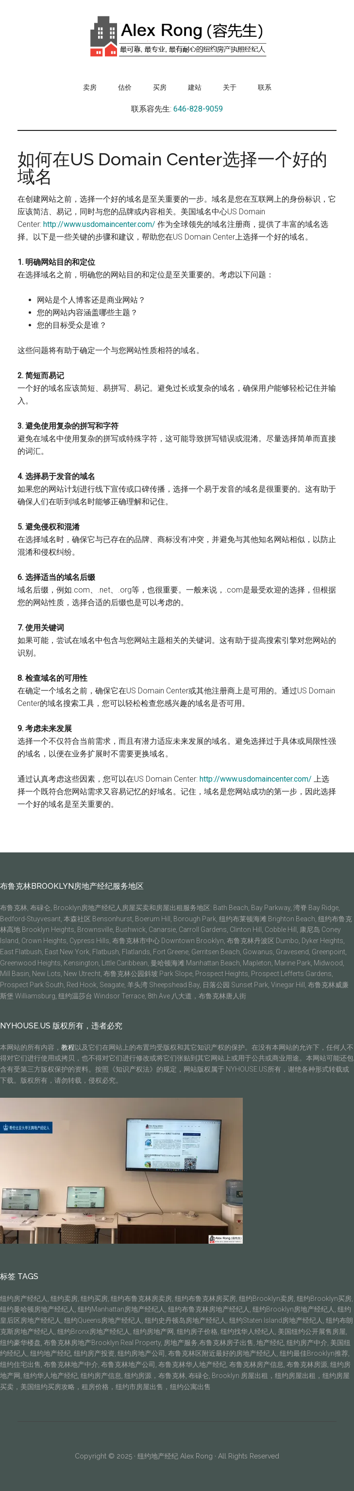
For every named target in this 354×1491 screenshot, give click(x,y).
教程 (68, 1047)
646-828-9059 (198, 108)
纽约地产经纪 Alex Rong (175, 1456)
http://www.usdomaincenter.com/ (99, 224)
